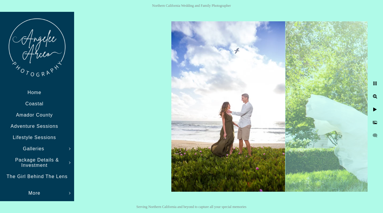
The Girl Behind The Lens (37, 176)
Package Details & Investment (37, 162)
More (34, 193)
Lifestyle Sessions (34, 137)
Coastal (34, 103)
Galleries (34, 148)
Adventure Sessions (34, 126)
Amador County (34, 114)
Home (35, 92)
